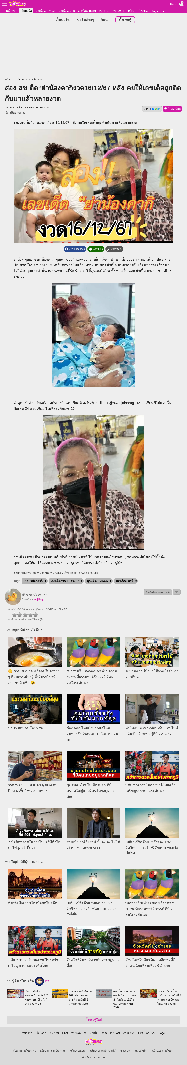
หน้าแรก (11, 10)
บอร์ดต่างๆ (85, 20)
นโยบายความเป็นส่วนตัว (53, 1051)
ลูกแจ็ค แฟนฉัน (97, 581)
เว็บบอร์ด (26, 10)
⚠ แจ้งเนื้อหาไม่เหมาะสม (158, 592)
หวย (43, 981)
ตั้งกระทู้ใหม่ (93, 1020)
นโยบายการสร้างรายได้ (103, 1051)
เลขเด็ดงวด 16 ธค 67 (65, 581)
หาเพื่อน (41, 10)
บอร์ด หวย (36, 79)
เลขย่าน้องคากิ (33, 581)
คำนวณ (143, 10)
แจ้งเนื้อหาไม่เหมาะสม (93, 1057)
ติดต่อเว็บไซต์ (141, 1051)
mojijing (21, 113)
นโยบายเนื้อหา (78, 1051)
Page (154, 11)
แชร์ (152, 108)
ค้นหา (105, 20)
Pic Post (104, 11)
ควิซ (131, 10)
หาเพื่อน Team (87, 10)
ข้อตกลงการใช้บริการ (24, 1051)
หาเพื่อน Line (67, 10)
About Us (125, 1051)
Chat (52, 11)
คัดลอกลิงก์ (172, 109)
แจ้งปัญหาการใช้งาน (163, 1051)
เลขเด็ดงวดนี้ (124, 581)
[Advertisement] (93, 51)
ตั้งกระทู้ (125, 20)
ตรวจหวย (118, 10)
